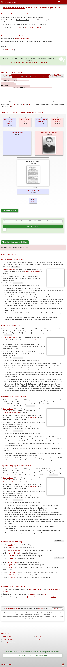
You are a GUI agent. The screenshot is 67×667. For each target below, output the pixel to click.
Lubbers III (32, 417)
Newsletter (39, 637)
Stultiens (44, 594)
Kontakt (38, 639)
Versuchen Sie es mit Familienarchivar (33, 655)
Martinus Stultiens (16, 27)
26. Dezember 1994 (22, 20)
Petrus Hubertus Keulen (22, 38)
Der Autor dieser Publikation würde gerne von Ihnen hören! (29, 62)
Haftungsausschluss (9, 642)
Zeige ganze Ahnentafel (9, 210)
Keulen (40, 608)
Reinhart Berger (12, 575)
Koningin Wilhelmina (9, 269)
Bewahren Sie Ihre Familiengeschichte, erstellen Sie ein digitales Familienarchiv (33, 652)
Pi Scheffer (11, 556)
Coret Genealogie (6, 664)
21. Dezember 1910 (21, 17)
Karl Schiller (11, 567)
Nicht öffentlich (9, 50)
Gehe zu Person (33, 226)
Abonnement (7, 636)
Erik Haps (11, 547)
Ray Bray (10, 565)
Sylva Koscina (12, 577)
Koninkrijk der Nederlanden (32, 271)
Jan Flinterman (12, 562)
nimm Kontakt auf (57, 608)
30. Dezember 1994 (24, 24)
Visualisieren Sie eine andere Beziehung (14, 242)
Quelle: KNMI (15, 266)
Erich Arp (10, 545)
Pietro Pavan (12, 572)
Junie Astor (11, 558)
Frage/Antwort (7, 639)
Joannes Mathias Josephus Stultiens (9, 121)
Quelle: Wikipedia (17, 283)
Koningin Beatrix (8, 409)
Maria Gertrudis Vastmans (33, 27)
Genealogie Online (10, 2)
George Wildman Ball (14, 550)
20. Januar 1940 (22, 41)
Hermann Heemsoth (14, 553)
